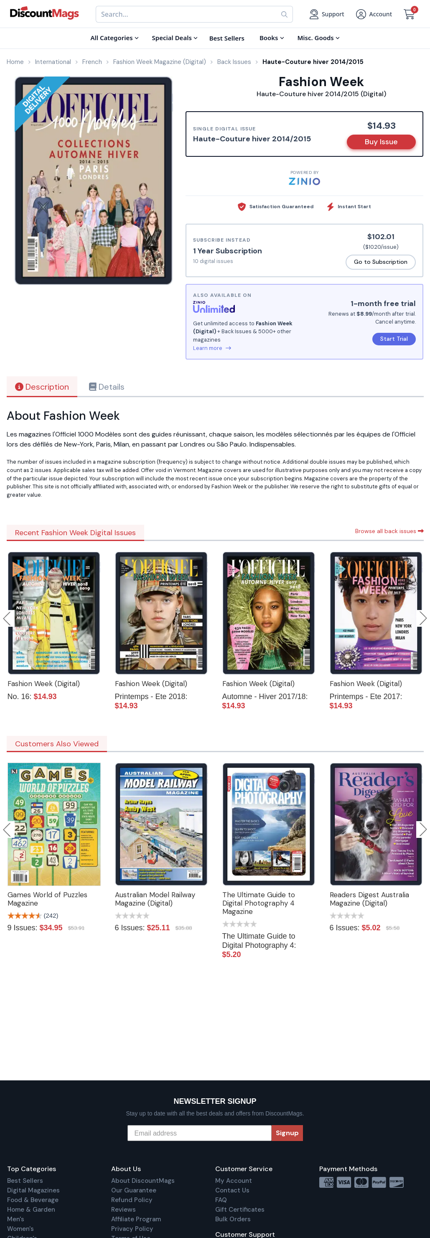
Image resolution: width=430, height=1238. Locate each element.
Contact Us (232, 1190)
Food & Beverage (33, 1200)
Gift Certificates (240, 1209)
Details (107, 386)
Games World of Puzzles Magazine (47, 899)
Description (42, 386)
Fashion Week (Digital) (44, 683)
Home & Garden (31, 1209)
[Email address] (199, 1133)
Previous (7, 618)
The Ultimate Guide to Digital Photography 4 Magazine (258, 903)
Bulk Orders (233, 1219)
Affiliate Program (136, 1219)
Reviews (123, 1209)
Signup (287, 1132)
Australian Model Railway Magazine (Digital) (155, 899)
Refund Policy (132, 1200)
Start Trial (394, 338)
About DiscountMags (143, 1181)
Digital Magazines (33, 1190)
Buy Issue (381, 142)
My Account (233, 1181)
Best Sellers (25, 1181)
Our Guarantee (133, 1190)
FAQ (221, 1200)
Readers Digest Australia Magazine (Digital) (369, 899)
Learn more (212, 348)
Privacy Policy (132, 1229)
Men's (15, 1219)
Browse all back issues (389, 531)
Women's (20, 1229)
